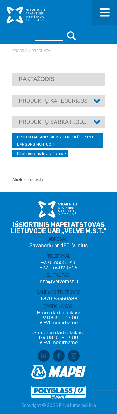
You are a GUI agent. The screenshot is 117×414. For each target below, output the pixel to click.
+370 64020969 (58, 267)
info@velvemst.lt (58, 282)
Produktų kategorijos (53, 100)
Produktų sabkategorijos (59, 122)
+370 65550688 (58, 298)
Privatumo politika (77, 405)
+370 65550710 (59, 262)
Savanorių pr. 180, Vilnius (58, 245)
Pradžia (20, 51)
